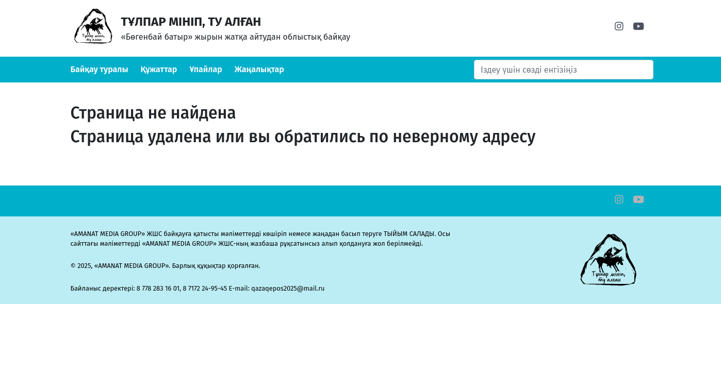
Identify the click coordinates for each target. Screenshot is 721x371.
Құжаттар (159, 69)
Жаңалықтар (259, 69)
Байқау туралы (99, 69)
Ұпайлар (205, 69)
